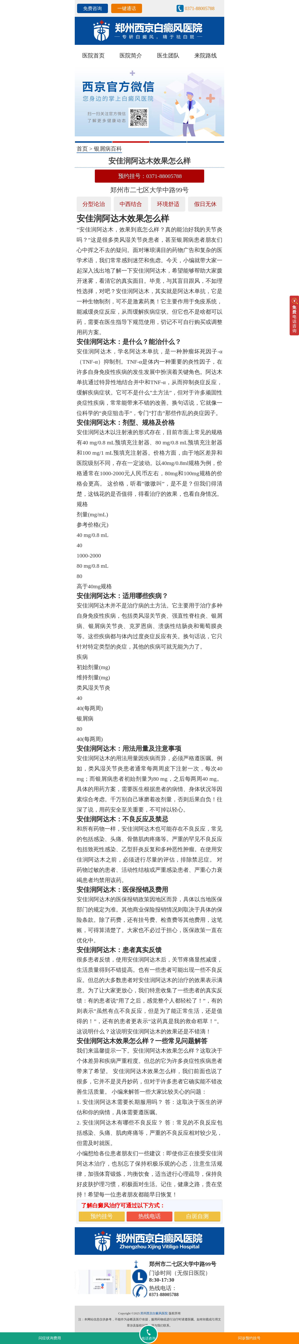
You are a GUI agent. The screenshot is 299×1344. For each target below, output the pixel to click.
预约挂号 (101, 1216)
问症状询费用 (50, 1338)
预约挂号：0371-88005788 (150, 176)
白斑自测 (197, 1216)
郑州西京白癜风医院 (154, 1313)
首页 (82, 149)
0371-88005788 (199, 8)
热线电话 (149, 1216)
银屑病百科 (108, 149)
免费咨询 (92, 8)
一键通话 (126, 8)
